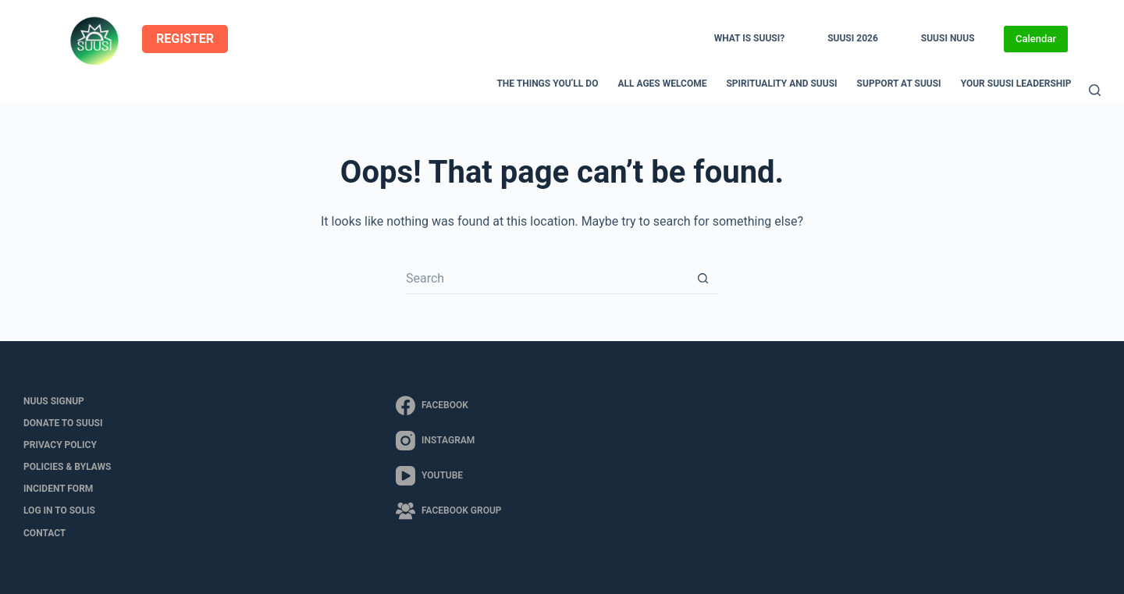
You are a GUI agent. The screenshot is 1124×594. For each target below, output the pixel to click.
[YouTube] (449, 476)
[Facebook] (449, 405)
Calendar (1036, 38)
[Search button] (702, 278)
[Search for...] (546, 278)
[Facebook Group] (449, 511)
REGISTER (185, 38)
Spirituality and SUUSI (781, 83)
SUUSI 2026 (852, 38)
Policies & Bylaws (67, 466)
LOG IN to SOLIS (59, 510)
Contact (44, 533)
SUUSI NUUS (948, 38)
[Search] (1095, 90)
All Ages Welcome (661, 83)
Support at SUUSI (899, 83)
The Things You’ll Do (547, 83)
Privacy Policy (60, 444)
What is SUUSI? (749, 38)
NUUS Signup (53, 401)
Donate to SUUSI (62, 423)
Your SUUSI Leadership (1016, 83)
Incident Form (58, 488)
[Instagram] (449, 440)
